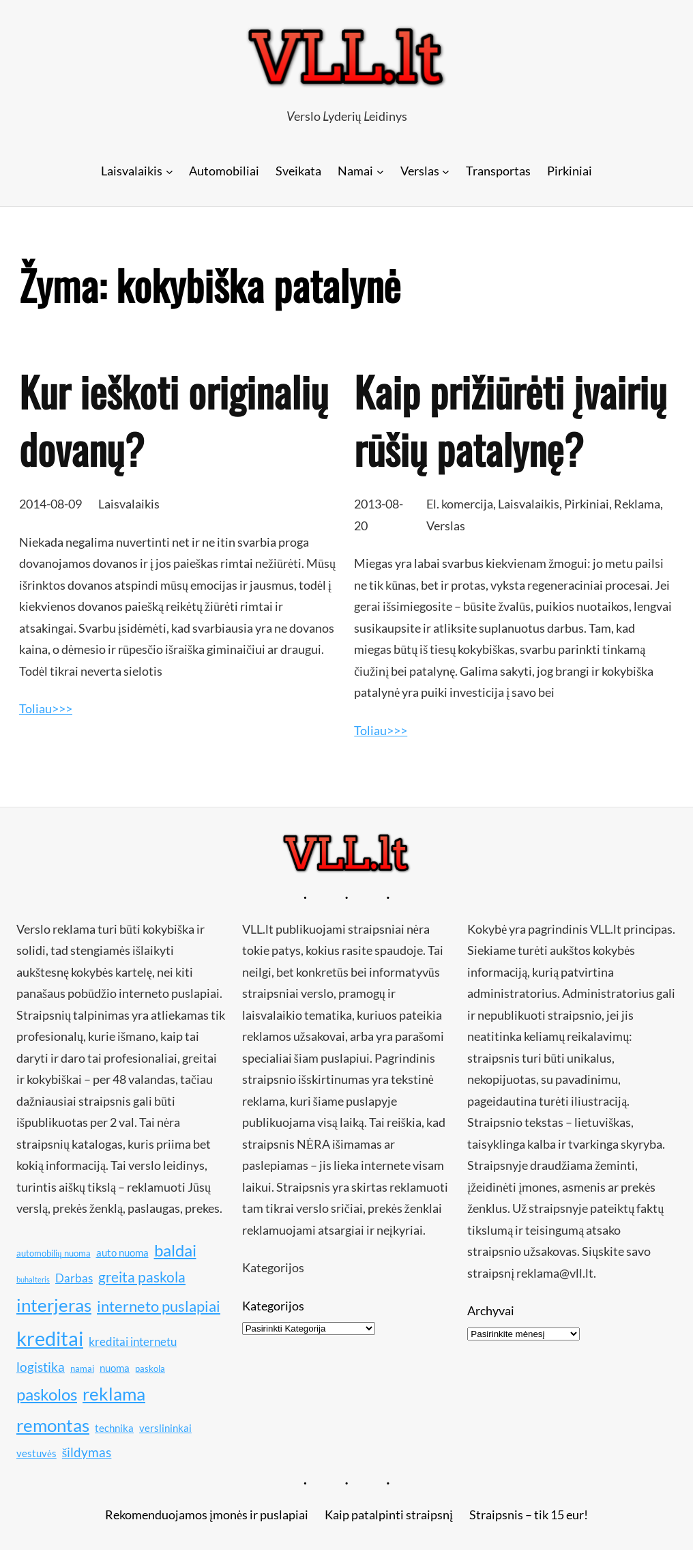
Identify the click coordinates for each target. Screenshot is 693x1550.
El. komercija (459, 503)
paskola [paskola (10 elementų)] (150, 1368)
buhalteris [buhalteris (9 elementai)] (33, 1279)
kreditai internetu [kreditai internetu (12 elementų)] (133, 1341)
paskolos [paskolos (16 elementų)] (46, 1394)
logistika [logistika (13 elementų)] (40, 1367)
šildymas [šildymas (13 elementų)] (87, 1452)
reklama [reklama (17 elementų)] (114, 1394)
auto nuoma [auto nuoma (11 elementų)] (122, 1252)
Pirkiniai (586, 503)
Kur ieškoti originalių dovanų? (173, 419)
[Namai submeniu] (380, 171)
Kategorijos (273, 1305)
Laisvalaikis (129, 503)
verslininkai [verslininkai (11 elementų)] (165, 1428)
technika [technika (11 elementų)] (114, 1428)
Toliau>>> (45, 708)
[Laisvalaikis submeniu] (169, 171)
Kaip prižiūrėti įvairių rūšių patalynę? (510, 419)
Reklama (637, 503)
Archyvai (490, 1310)
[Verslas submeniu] (445, 171)
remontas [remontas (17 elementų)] (52, 1425)
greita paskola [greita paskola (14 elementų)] (142, 1277)
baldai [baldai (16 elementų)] (175, 1250)
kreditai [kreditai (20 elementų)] (49, 1338)
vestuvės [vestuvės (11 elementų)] (36, 1453)
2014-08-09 (50, 503)
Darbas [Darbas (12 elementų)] (74, 1278)
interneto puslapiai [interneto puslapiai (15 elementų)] (158, 1306)
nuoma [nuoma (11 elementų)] (115, 1368)
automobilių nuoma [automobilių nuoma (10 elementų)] (53, 1253)
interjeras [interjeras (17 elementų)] (53, 1305)
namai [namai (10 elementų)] (82, 1368)
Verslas (445, 525)
